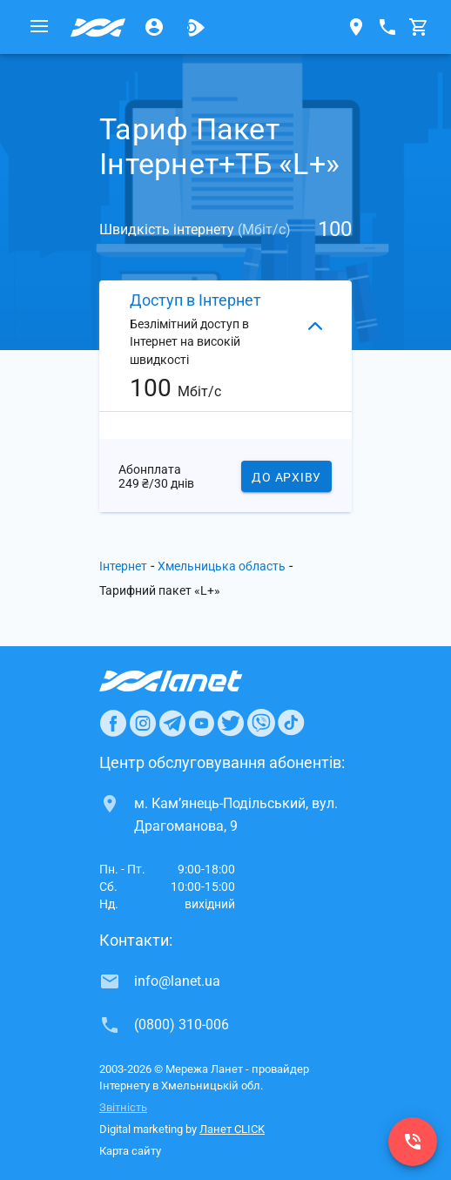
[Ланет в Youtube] (201, 723)
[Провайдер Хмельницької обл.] (98, 27)
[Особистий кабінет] (154, 27)
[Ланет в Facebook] (113, 723)
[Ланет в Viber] (261, 723)
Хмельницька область (222, 566)
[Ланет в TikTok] (291, 723)
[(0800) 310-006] (412, 1141)
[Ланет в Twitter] (231, 723)
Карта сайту (130, 1150)
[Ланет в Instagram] (143, 723)
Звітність (123, 1107)
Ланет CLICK (232, 1129)
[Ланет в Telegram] (172, 723)
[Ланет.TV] (196, 27)
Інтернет (123, 566)
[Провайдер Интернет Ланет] (191, 681)
